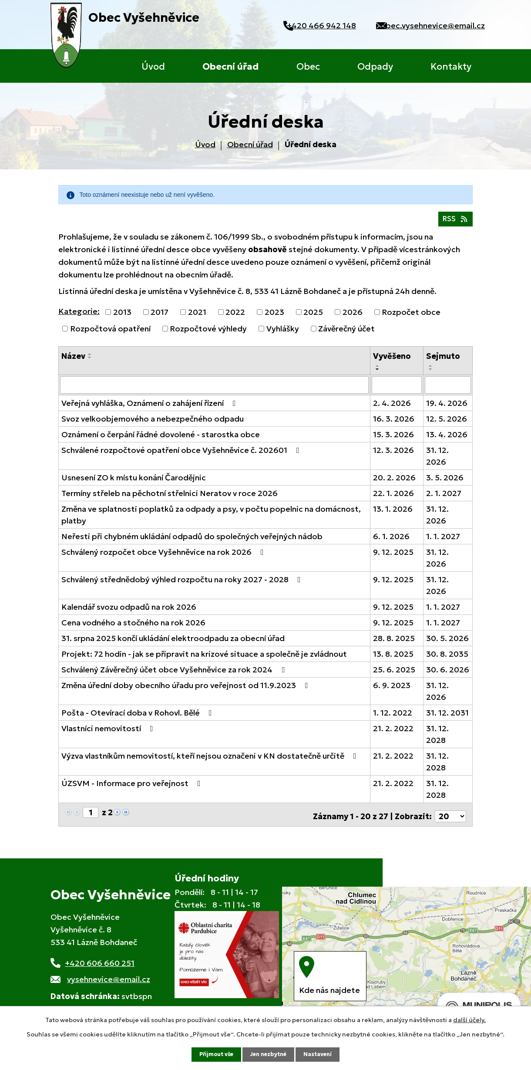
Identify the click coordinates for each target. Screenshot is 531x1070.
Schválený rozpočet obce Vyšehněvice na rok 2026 (164, 556)
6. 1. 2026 (391, 541)
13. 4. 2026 (446, 439)
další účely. (469, 1019)
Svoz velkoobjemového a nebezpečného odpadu (152, 423)
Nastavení (322, 1054)
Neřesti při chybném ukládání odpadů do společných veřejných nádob (192, 541)
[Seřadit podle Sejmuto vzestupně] (431, 371)
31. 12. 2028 (437, 738)
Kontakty (450, 66)
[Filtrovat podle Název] (214, 389)
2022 (235, 317)
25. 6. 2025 (394, 674)
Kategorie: (79, 316)
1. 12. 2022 (392, 717)
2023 (274, 317)
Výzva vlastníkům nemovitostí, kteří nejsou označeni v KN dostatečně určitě (210, 760)
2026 (353, 317)
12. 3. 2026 (393, 454)
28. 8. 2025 (394, 643)
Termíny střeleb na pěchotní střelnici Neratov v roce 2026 (169, 498)
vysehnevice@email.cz (108, 980)
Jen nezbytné (269, 1054)
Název (73, 361)
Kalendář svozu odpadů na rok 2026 (128, 611)
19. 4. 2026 (446, 407)
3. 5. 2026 (445, 482)
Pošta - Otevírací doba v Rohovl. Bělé (138, 717)
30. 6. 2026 (447, 674)
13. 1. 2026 (393, 513)
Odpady (375, 66)
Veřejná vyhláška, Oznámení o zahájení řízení (150, 407)
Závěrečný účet (346, 334)
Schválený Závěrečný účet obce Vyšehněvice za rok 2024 (174, 674)
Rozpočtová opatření (110, 334)
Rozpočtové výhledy (208, 334)
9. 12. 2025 (393, 556)
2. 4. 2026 (392, 407)
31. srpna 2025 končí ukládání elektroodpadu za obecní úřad (173, 643)
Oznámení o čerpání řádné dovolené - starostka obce (160, 439)
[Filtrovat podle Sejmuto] (448, 389)
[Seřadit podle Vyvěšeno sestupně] (378, 374)
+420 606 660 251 (99, 964)
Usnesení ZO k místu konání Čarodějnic (133, 482)
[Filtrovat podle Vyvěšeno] (397, 389)
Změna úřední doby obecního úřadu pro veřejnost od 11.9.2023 (186, 690)
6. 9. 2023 (391, 690)
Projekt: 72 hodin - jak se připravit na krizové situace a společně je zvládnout (204, 658)
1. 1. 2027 (443, 541)
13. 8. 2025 (393, 658)
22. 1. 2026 (393, 498)
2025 (313, 317)
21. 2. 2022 (393, 733)
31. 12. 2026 (437, 460)
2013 (122, 317)
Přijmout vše (212, 1054)
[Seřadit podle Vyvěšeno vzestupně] (378, 371)
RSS (453, 224)
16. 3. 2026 (393, 423)
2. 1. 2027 (443, 498)
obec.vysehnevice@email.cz (432, 25)
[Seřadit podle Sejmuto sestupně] (431, 374)
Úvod (153, 66)
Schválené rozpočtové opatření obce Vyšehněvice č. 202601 (182, 454)
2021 (197, 317)
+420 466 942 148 (309, 25)
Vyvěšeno (392, 361)
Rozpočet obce (411, 317)
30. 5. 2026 (447, 643)
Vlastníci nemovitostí (109, 733)
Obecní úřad (230, 66)
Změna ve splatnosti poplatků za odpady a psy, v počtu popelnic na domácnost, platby (211, 519)
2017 (159, 317)
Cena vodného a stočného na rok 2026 (133, 627)
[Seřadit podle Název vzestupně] (90, 359)
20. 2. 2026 (394, 482)
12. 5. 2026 (446, 423)
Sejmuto (443, 361)
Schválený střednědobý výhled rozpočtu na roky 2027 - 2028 (182, 584)
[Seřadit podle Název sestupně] (90, 363)
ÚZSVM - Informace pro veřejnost (132, 788)
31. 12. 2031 (447, 717)
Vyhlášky (282, 334)
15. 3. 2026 (393, 439)
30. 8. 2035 (447, 658)
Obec (308, 66)
